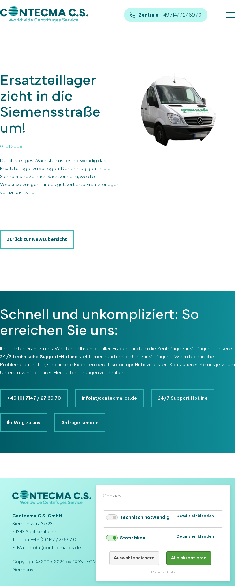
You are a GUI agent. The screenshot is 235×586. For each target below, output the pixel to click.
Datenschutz (163, 572)
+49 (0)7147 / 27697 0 (53, 539)
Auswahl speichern (134, 558)
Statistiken (132, 537)
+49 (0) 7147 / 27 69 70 (34, 398)
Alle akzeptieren (189, 558)
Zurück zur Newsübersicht (37, 239)
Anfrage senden (80, 422)
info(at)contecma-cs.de (109, 398)
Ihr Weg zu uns (23, 422)
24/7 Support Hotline (183, 398)
